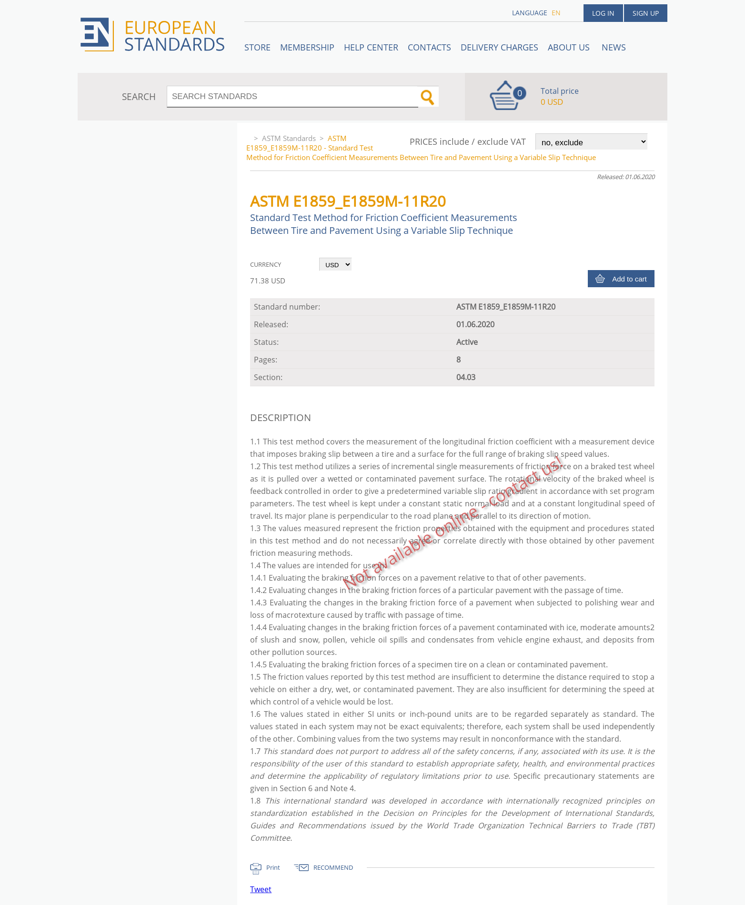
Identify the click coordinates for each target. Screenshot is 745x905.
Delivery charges (499, 47)
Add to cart (629, 279)
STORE (257, 47)
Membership (307, 47)
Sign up (646, 13)
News (614, 47)
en (556, 12)
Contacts (429, 47)
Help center (371, 47)
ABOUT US (570, 47)
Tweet (261, 889)
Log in (603, 13)
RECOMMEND (333, 867)
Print (273, 867)
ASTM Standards (289, 138)
